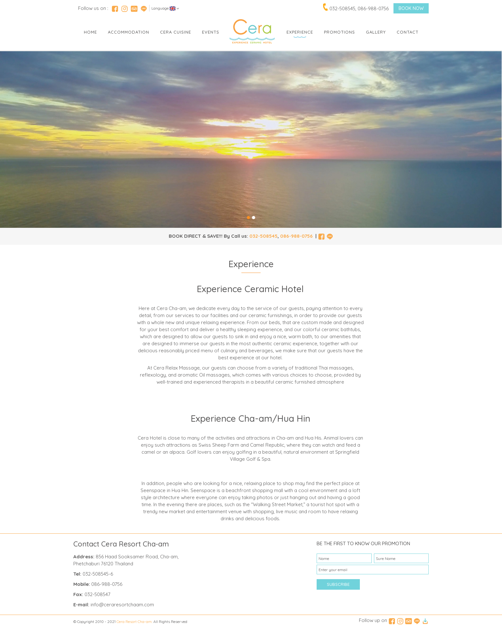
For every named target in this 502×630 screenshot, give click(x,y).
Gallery (376, 32)
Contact (407, 32)
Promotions (339, 32)
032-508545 (263, 236)
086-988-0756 (296, 236)
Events (210, 32)
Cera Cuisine (175, 32)
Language (165, 8)
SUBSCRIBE (338, 584)
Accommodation (128, 32)
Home (90, 32)
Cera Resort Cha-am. (134, 621)
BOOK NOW (411, 8)
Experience (300, 32)
